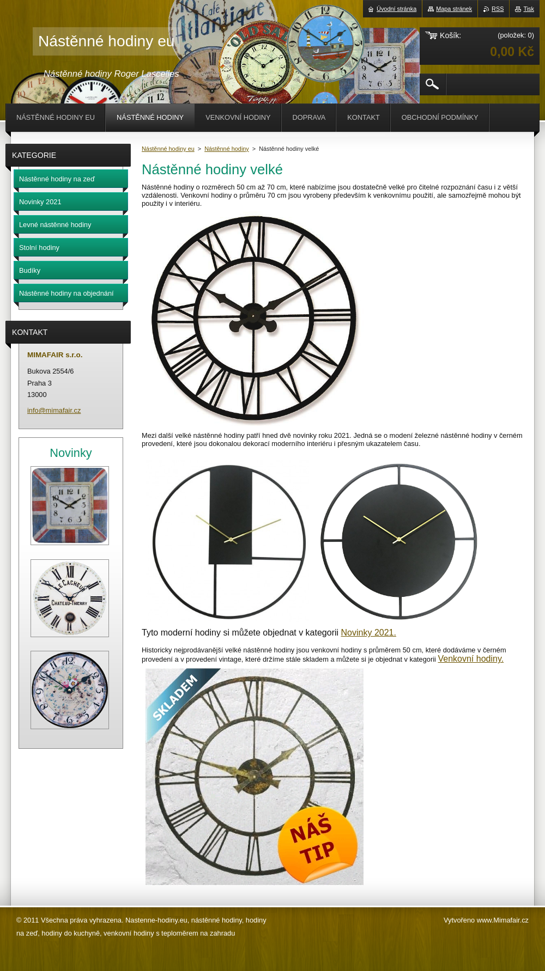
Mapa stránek (454, 8)
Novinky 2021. (368, 632)
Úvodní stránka (396, 8)
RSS (498, 8)
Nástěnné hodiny (226, 148)
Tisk (528, 8)
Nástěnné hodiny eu (168, 148)
